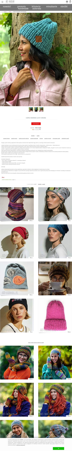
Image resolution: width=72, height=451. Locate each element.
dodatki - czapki (41, 184)
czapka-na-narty (47, 138)
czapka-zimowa (6, 138)
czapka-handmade (34, 138)
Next (69, 56)
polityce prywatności (21, 445)
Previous (2, 56)
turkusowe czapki (56, 138)
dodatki (33, 135)
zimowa (41, 138)
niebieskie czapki (65, 138)
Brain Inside (38, 127)
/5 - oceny (35, 129)
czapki (38, 135)
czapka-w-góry (14, 138)
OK (58, 448)
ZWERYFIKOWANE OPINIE (9, 179)
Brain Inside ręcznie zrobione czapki (36, 342)
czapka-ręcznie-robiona (24, 138)
